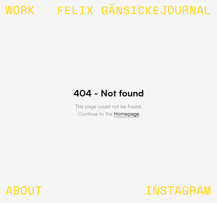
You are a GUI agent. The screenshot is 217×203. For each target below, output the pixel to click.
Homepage (126, 114)
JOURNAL (185, 11)
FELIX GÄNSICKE (108, 11)
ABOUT (24, 191)
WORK (20, 11)
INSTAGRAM (178, 191)
